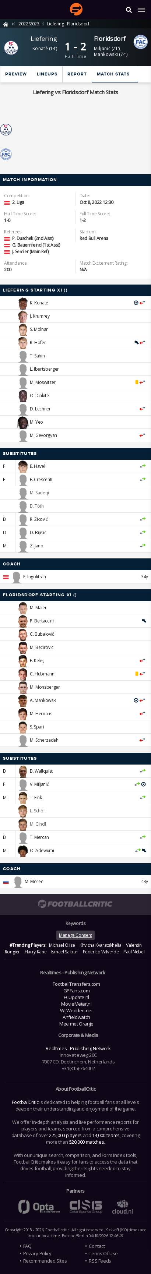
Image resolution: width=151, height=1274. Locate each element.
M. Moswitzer (43, 382)
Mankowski (106, 54)
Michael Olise (62, 945)
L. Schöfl (38, 811)
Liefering (44, 39)
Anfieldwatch (76, 1017)
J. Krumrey (39, 316)
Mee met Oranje (76, 1023)
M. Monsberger (45, 687)
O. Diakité (39, 395)
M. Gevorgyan (43, 435)
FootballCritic (25, 1102)
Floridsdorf (110, 39)
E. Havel (37, 466)
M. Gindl (38, 824)
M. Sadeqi (39, 493)
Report (77, 74)
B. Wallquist (41, 771)
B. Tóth (36, 506)
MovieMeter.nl (76, 1004)
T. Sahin (37, 356)
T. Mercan (39, 837)
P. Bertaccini (41, 621)
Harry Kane (35, 952)
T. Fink (36, 797)
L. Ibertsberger (44, 369)
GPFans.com (76, 990)
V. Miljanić (39, 784)
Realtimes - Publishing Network (78, 1048)
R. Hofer (38, 342)
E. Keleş (37, 660)
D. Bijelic (38, 532)
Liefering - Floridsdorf (68, 24)
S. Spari (37, 727)
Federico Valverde (101, 952)
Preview (16, 74)
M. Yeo (36, 422)
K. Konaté (39, 303)
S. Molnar (39, 329)
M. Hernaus (41, 713)
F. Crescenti (41, 479)
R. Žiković (39, 519)
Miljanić (102, 48)
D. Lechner (40, 409)
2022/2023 (28, 24)
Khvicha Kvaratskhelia (100, 945)
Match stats (113, 74)
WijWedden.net (76, 1010)
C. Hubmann (42, 674)
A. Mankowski (43, 700)
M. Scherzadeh (44, 740)
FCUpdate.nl (76, 997)
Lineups (47, 74)
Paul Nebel (133, 952)
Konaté (40, 48)
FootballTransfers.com (76, 984)
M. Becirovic (41, 647)
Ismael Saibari (64, 952)
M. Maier (38, 607)
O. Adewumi (42, 850)
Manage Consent (75, 935)
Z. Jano (36, 546)
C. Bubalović (42, 634)
